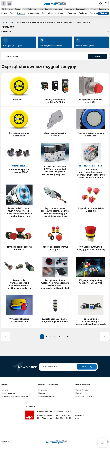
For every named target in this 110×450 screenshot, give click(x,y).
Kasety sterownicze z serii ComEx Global (55, 100)
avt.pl (77, 418)
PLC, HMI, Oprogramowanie (33, 9)
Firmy (12, 13)
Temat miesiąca (49, 13)
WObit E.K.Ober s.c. (19, 166)
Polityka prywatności (46, 396)
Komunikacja (69, 9)
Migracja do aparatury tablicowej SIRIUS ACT (90, 281)
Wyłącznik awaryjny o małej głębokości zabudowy (91, 248)
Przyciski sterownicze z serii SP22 (90, 100)
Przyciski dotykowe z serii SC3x (19, 134)
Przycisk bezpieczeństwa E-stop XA (19, 248)
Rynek (4, 13)
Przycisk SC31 (19, 99)
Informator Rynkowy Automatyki (14, 396)
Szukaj (97, 56)
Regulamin (42, 390)
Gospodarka (33, 13)
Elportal (78, 393)
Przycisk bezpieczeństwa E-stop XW (55, 248)
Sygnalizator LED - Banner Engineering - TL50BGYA (55, 320)
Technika (83, 13)
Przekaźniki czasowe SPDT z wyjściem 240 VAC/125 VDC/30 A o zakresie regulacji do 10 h (55, 170)
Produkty (21, 13)
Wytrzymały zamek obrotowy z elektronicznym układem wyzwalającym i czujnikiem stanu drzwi (55, 212)
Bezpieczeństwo (82, 9)
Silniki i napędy (7, 9)
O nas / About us (8, 393)
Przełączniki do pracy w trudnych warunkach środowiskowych (91, 321)
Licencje (41, 393)
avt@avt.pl (79, 415)
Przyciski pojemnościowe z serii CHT (91, 134)
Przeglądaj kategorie (12, 42)
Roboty (18, 9)
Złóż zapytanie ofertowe (51, 42)
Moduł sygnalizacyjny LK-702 (55, 134)
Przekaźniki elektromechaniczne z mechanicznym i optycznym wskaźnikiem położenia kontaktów (90, 173)
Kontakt (4, 390)
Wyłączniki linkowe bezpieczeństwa (19, 320)
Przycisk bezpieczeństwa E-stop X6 (91, 209)
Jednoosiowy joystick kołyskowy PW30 (19, 170)
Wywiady (72, 13)
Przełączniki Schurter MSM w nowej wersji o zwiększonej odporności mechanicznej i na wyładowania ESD (19, 212)
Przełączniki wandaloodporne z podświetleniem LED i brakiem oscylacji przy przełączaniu (19, 284)
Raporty (61, 13)
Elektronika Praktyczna (84, 396)
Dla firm (103, 13)
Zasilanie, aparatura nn (53, 9)
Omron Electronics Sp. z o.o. (90, 166)
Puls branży (95, 13)
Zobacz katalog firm (85, 42)
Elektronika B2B (81, 390)
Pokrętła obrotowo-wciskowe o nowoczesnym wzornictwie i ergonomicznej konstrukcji (55, 284)
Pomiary (94, 9)
